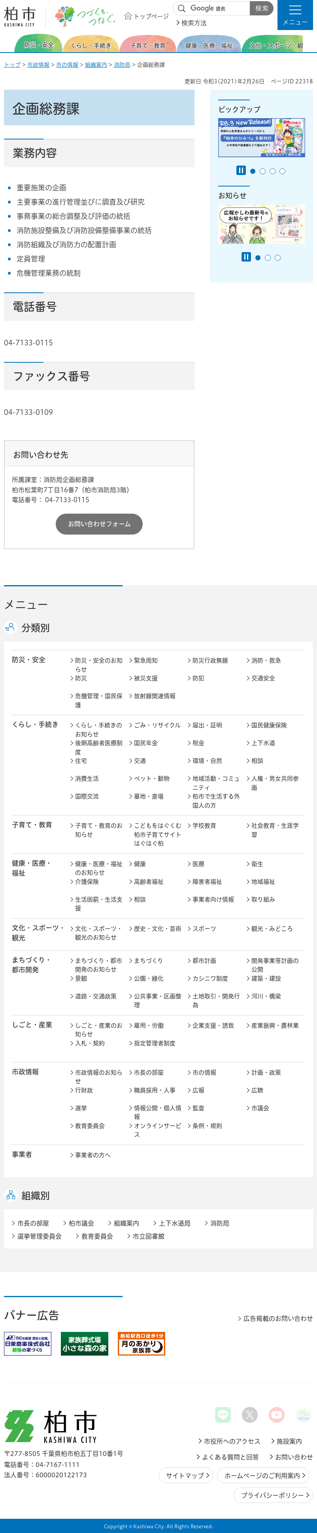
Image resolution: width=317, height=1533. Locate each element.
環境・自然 (207, 761)
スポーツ (204, 929)
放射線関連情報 (154, 696)
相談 (257, 761)
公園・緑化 (149, 978)
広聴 (257, 1090)
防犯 (198, 678)
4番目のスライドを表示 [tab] (282, 171)
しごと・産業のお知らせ (99, 1030)
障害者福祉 (207, 882)
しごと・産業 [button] (32, 1024)
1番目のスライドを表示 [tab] (253, 171)
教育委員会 (90, 1126)
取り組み (263, 899)
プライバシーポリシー (272, 1495)
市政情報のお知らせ (99, 1077)
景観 (81, 978)
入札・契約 (90, 1043)
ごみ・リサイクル (157, 725)
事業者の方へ (93, 1155)
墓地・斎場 (149, 796)
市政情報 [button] (25, 1071)
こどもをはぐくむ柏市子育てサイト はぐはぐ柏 (158, 834)
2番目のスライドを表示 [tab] (263, 171)
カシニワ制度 (210, 978)
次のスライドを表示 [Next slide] (308, 43)
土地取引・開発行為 (216, 1000)
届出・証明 (207, 725)
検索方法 (194, 23)
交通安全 (263, 678)
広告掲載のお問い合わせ (278, 1318)
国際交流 (87, 796)
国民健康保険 (269, 725)
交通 (140, 761)
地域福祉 (263, 882)
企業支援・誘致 (213, 1025)
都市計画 (204, 961)
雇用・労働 (149, 1025)
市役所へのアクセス (232, 1441)
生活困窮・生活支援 (99, 904)
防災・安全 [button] (28, 659)
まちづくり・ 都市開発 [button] (32, 965)
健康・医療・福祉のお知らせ (99, 868)
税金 (198, 743)
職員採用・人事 (154, 1090)
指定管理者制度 (154, 1043)
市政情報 (38, 65)
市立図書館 (148, 1236)
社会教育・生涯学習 (275, 830)
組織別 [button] (35, 1195)
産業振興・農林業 (275, 1025)
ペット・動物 (152, 779)
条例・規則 (207, 1126)
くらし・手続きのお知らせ (98, 729)
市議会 (260, 1108)
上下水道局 (175, 1223)
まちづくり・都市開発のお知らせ (98, 965)
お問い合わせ (294, 1457)
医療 (198, 864)
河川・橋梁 (266, 996)
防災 (81, 678)
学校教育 (204, 826)
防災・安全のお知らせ (99, 664)
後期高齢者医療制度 (99, 747)
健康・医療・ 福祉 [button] (32, 868)
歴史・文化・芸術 (157, 929)
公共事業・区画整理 (157, 1000)
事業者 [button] (22, 1154)
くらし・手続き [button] (35, 724)
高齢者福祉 (149, 882)
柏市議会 (81, 1223)
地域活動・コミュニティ (216, 783)
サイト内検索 (182, 9)
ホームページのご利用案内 (262, 1476)
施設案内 (289, 1441)
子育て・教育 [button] (32, 824)
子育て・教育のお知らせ (99, 830)
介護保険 (87, 882)
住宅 (81, 761)
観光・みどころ (272, 929)
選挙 (81, 1108)
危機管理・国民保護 (99, 700)
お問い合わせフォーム (99, 524)
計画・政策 (266, 1072)
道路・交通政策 (96, 996)
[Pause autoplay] (241, 170)
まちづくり (148, 961)
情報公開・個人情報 (157, 1112)
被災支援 (146, 678)
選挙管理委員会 (39, 1236)
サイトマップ (185, 1476)
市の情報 (67, 65)
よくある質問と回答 (230, 1457)
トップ (12, 65)
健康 (140, 864)
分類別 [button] (35, 628)
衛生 (257, 864)
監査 (198, 1108)
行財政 (84, 1090)
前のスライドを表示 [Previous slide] (9, 43)
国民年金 (146, 743)
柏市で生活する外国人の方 (216, 800)
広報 (198, 1090)
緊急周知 (146, 660)
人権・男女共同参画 (275, 783)
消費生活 (87, 779)
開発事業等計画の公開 (275, 965)
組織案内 (96, 65)
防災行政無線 (210, 660)
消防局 (122, 65)
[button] (295, 15)
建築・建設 (266, 978)
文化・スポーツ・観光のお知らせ (99, 933)
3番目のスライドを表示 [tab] (272, 171)
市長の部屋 (149, 1072)
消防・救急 (266, 660)
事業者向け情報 (213, 899)
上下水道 (263, 743)
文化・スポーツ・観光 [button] (39, 933)
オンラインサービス (157, 1130)
